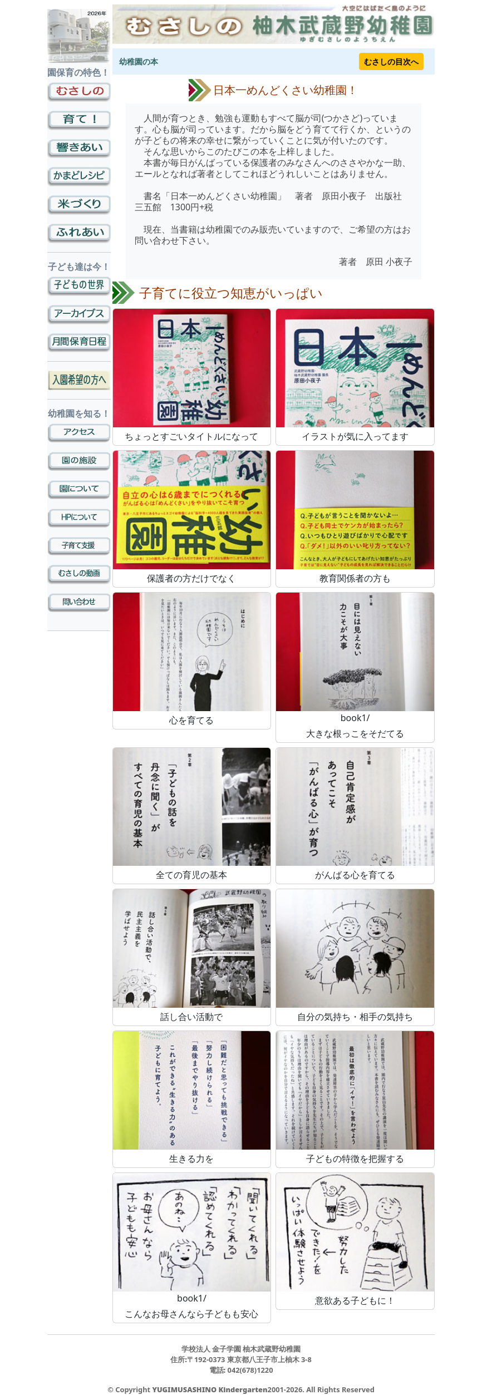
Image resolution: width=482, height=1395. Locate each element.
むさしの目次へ (391, 61)
